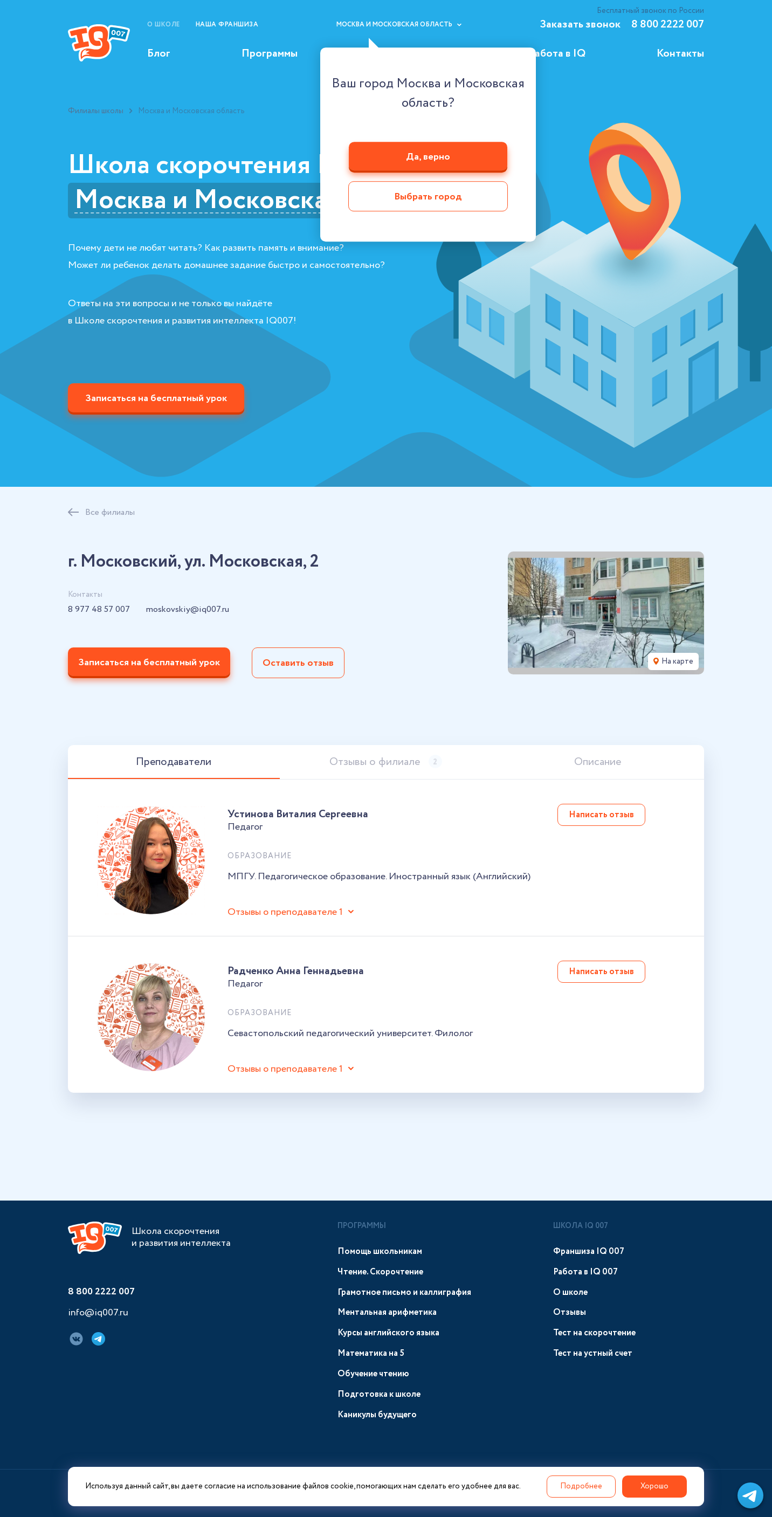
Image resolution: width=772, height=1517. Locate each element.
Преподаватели (173, 762)
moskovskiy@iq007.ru (187, 609)
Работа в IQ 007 (585, 1272)
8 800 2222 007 (667, 24)
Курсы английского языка (388, 1333)
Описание (597, 762)
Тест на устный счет (592, 1353)
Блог (158, 53)
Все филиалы (110, 512)
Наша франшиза (227, 24)
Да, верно (428, 157)
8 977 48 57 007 (99, 609)
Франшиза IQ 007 (588, 1251)
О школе (163, 24)
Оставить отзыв (298, 663)
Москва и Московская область (257, 200)
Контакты (680, 53)
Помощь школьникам (379, 1251)
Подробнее (581, 1486)
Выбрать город (428, 197)
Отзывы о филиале (385, 762)
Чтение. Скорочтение (380, 1272)
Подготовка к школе (379, 1394)
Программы (270, 53)
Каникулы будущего (377, 1415)
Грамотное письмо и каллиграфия (404, 1292)
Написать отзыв (601, 815)
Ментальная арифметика (387, 1312)
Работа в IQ (557, 53)
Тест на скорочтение (594, 1333)
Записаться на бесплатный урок (156, 398)
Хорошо (654, 1486)
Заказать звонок (580, 24)
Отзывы (569, 1312)
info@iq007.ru (98, 1313)
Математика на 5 (370, 1353)
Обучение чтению (373, 1374)
